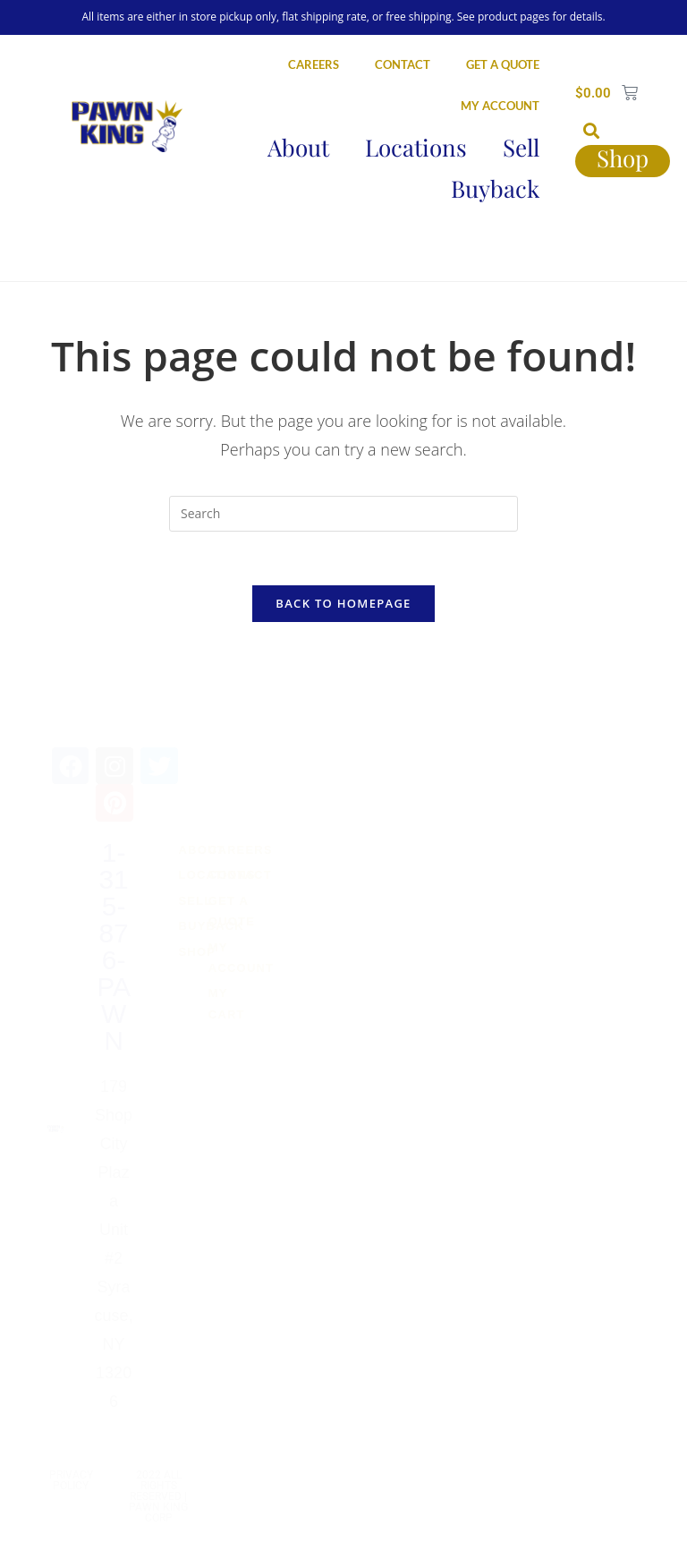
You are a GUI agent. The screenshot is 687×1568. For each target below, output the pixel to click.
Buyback (495, 188)
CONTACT (402, 64)
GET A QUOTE (502, 64)
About (298, 147)
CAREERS (313, 64)
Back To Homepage (343, 603)
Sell (521, 147)
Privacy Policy (71, 1480)
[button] (591, 130)
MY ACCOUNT (500, 105)
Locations (416, 147)
